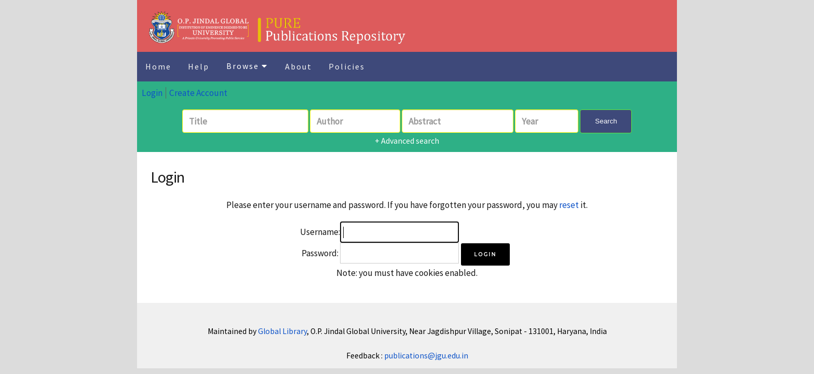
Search (606, 121)
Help (198, 66)
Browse (247, 66)
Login (152, 93)
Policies (347, 66)
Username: (320, 232)
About (298, 66)
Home (158, 66)
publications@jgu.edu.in (426, 356)
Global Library (282, 331)
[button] (485, 254)
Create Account (198, 93)
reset (569, 205)
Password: (320, 253)
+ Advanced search (407, 140)
